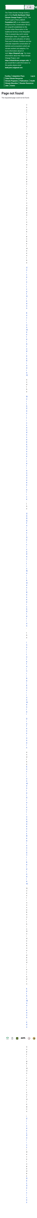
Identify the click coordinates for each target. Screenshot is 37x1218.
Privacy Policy (26, 1133)
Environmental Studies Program (27, 344)
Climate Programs (11, 81)
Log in (33, 76)
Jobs (6, 86)
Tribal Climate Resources (14, 78)
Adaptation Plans (18, 76)
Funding (8, 76)
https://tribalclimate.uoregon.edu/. (17, 60)
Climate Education (11, 83)
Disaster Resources (27, 83)
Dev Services (26, 1190)
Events (12, 86)
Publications (24, 81)
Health (32, 81)
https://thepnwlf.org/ (16, 53)
